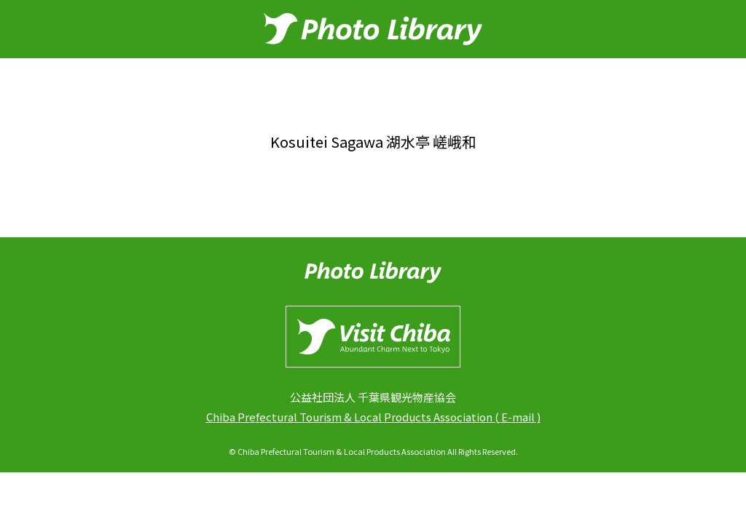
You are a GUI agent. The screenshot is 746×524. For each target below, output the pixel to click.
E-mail (518, 416)
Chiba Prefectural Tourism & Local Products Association (349, 416)
